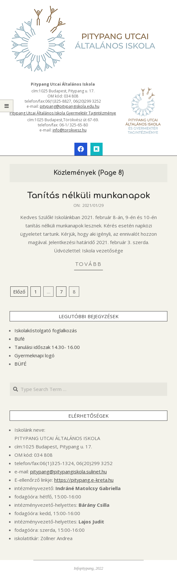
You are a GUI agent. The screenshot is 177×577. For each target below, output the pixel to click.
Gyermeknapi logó (34, 355)
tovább (88, 264)
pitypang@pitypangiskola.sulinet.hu (68, 471)
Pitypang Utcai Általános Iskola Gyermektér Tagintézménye (63, 113)
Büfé (19, 338)
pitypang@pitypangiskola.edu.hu (69, 106)
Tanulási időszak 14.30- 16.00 (47, 347)
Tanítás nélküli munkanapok (88, 195)
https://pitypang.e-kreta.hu (84, 480)
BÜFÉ (20, 364)
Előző (19, 291)
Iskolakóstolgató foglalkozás (45, 330)
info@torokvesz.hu (70, 130)
